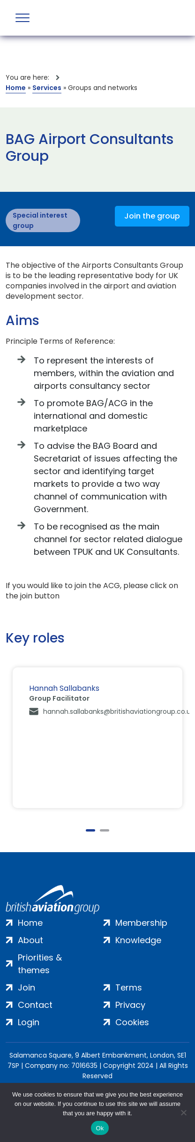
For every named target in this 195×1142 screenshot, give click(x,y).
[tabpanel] (97, 737)
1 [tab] (90, 830)
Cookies (132, 1022)
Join (26, 987)
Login (28, 1022)
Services (46, 87)
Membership (141, 923)
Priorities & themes (40, 964)
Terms (128, 987)
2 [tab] (104, 830)
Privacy (130, 1005)
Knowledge (138, 940)
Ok (100, 1128)
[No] (183, 1112)
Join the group (152, 216)
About (30, 940)
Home (16, 87)
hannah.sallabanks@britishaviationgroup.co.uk (118, 711)
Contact (35, 1005)
